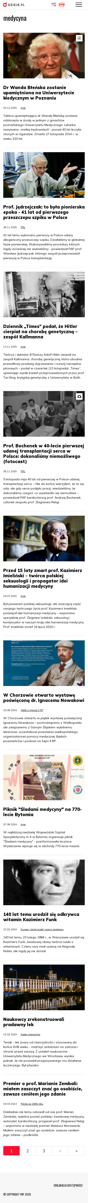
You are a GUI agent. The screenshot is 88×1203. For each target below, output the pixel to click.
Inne (23, 107)
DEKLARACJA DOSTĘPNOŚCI (68, 1185)
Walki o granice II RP (32, 710)
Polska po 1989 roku (32, 1103)
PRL (23, 227)
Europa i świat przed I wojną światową (42, 929)
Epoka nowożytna (30, 1034)
